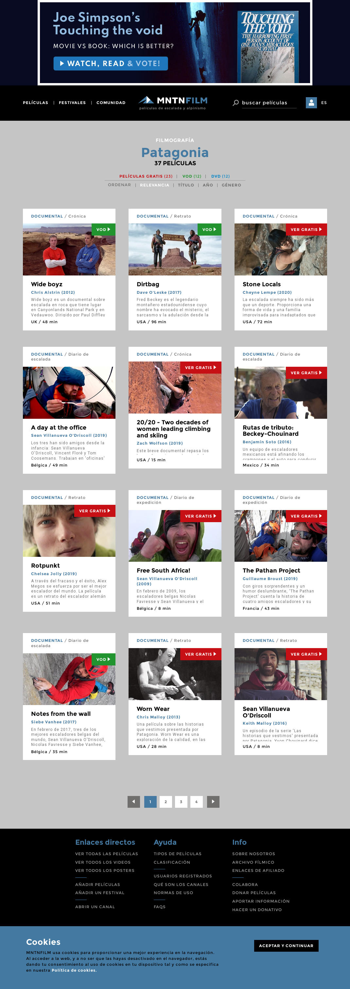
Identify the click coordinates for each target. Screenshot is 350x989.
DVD (220, 176)
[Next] (213, 802)
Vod (103, 229)
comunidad (111, 102)
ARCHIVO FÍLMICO (253, 862)
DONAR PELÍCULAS (254, 892)
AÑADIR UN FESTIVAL (100, 892)
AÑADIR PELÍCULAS (97, 884)
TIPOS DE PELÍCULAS (178, 853)
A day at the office (58, 427)
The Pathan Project (271, 570)
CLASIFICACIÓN (172, 862)
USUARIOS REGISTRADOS (183, 876)
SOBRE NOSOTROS (253, 853)
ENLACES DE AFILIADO (258, 870)
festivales (72, 102)
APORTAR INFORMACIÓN (261, 901)
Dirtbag (148, 284)
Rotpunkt (45, 565)
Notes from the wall (61, 713)
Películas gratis (146, 176)
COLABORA (245, 884)
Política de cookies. (74, 970)
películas (35, 102)
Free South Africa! (163, 570)
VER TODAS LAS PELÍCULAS (106, 853)
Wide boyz (46, 284)
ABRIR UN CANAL (95, 906)
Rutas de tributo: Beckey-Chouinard (271, 431)
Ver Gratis (306, 229)
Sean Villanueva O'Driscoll (266, 712)
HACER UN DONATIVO (257, 909)
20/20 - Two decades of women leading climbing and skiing (174, 429)
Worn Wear (153, 709)
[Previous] (134, 802)
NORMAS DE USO (173, 892)
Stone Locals (262, 284)
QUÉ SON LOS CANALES (181, 884)
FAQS (160, 906)
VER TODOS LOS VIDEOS (103, 862)
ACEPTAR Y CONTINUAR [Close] (286, 945)
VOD (192, 176)
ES (324, 102)
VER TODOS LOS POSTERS (105, 870)
